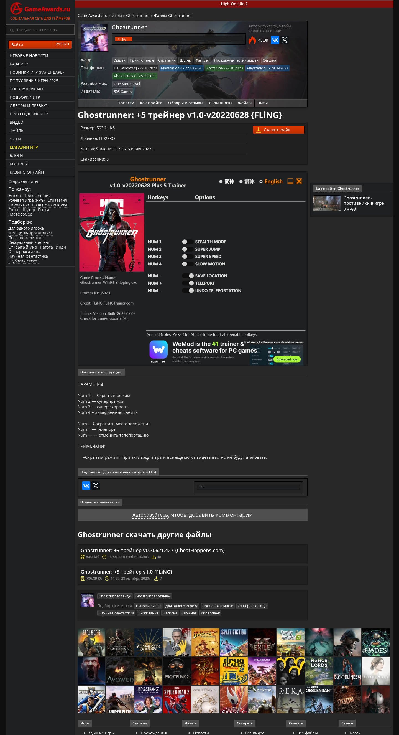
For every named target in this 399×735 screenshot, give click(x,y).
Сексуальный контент (29, 242)
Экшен (14, 195)
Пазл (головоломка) (50, 204)
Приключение (37, 195)
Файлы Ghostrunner (173, 15)
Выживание (148, 616)
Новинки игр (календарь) (37, 72)
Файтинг (202, 60)
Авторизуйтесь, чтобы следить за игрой (270, 28)
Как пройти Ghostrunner (336, 188)
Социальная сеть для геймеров (40, 10)
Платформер (20, 214)
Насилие (170, 616)
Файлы (17, 130)
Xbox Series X (125, 75)
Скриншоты (220, 101)
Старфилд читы (23, 181)
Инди (61, 247)
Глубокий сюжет (23, 260)
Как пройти (151, 101)
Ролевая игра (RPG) (26, 200)
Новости (125, 101)
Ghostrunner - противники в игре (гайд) (364, 203)
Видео (16, 122)
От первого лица (24, 251)
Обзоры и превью (29, 105)
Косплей (19, 163)
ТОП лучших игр (27, 89)
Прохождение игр (29, 113)
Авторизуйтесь (150, 519)
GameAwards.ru (93, 15)
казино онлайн (27, 172)
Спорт (14, 209)
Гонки (43, 209)
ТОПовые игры (148, 609)
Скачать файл (273, 129)
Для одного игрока (26, 228)
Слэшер (269, 60)
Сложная (189, 616)
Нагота (46, 247)
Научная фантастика (28, 256)
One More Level (127, 82)
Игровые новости (29, 55)
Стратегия (57, 200)
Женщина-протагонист (30, 232)
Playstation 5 (257, 67)
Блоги (16, 155)
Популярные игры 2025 (34, 80)
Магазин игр (24, 147)
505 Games (123, 90)
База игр (19, 64)
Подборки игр (25, 97)
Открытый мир (22, 247)
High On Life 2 (234, 3)
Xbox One (214, 67)
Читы (15, 138)
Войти (40, 45)
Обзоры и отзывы (185, 101)
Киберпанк (210, 616)
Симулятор (18, 204)
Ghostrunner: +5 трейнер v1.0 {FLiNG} (126, 576)
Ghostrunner (138, 15)
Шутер (29, 209)
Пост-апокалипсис (25, 237)
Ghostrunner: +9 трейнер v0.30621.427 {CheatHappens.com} (153, 554)
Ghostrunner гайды (115, 600)
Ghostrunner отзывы (153, 600)
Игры (117, 15)
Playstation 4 (171, 67)
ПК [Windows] (125, 67)
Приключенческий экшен (236, 60)
